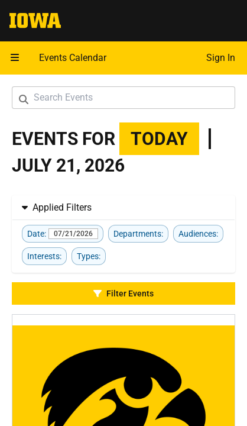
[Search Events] (123, 97)
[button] (15, 58)
